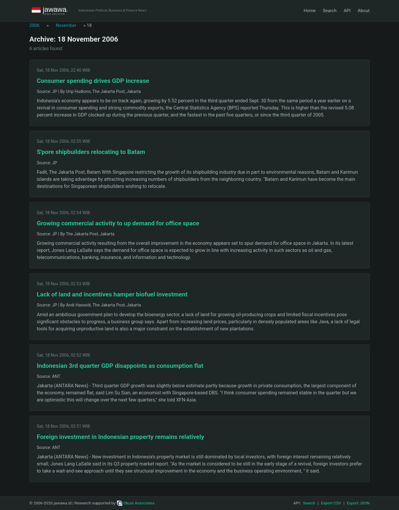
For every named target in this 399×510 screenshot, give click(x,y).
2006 (35, 25)
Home (310, 10)
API (347, 10)
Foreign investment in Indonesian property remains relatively (120, 436)
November (66, 25)
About (363, 10)
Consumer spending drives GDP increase (93, 80)
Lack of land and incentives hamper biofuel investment (112, 294)
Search (330, 10)
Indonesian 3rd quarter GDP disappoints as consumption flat (120, 365)
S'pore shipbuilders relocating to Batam (91, 151)
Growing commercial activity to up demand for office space (118, 223)
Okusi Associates (135, 503)
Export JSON (358, 503)
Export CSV (331, 503)
